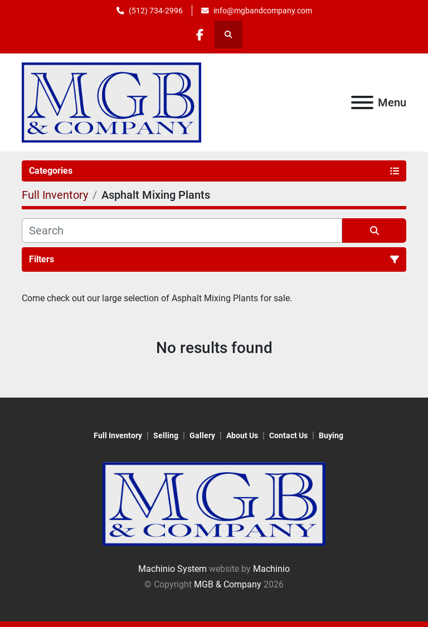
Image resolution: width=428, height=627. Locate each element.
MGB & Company (227, 584)
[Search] (182, 230)
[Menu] (362, 102)
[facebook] (199, 34)
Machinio (271, 569)
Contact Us (288, 435)
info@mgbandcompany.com (262, 10)
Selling (165, 435)
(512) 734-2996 (156, 10)
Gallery (202, 435)
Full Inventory (118, 435)
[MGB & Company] (214, 503)
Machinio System (172, 569)
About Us (242, 435)
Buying (331, 435)
